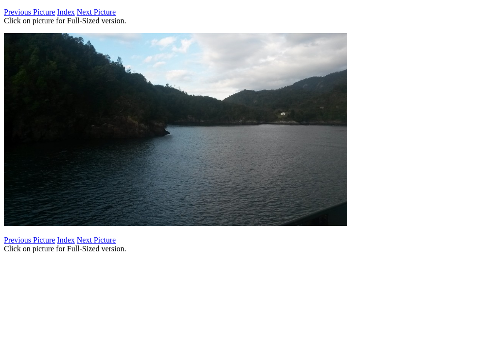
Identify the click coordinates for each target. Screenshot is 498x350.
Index (65, 12)
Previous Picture (29, 12)
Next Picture (96, 12)
